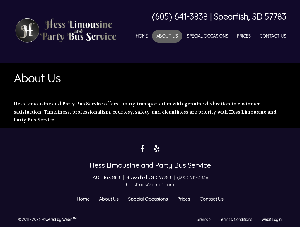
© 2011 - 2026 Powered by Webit (47, 219)
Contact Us (273, 36)
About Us (169, 35)
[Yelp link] (157, 149)
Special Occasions (207, 36)
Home (142, 36)
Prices (244, 36)
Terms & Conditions (236, 219)
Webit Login (271, 219)
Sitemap (203, 219)
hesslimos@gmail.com (150, 184)
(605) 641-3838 (192, 177)
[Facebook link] (142, 149)
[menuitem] (141, 36)
